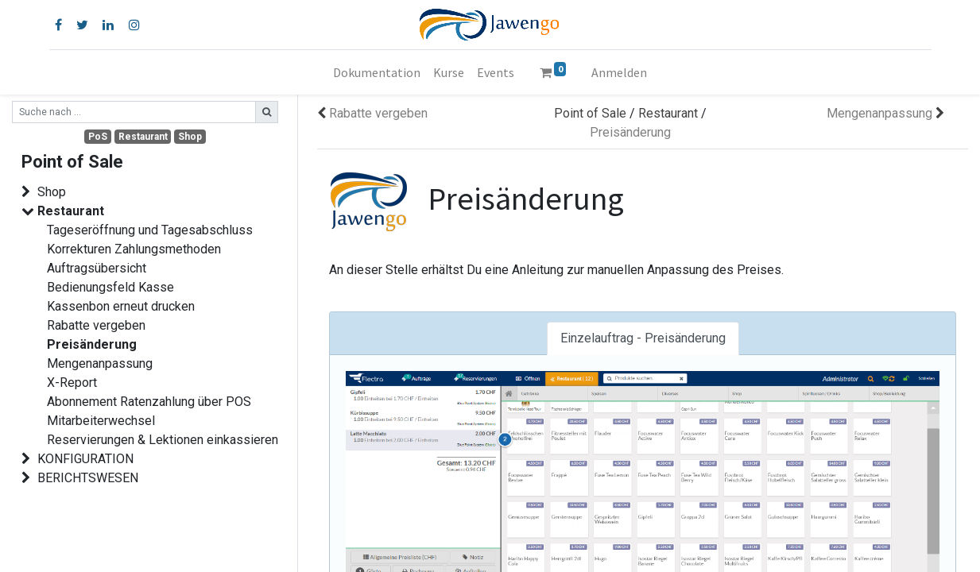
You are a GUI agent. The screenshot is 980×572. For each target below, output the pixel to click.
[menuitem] (377, 72)
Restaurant (143, 136)
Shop (190, 136)
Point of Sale (590, 113)
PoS (97, 136)
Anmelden (619, 72)
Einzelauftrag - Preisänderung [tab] (643, 338)
